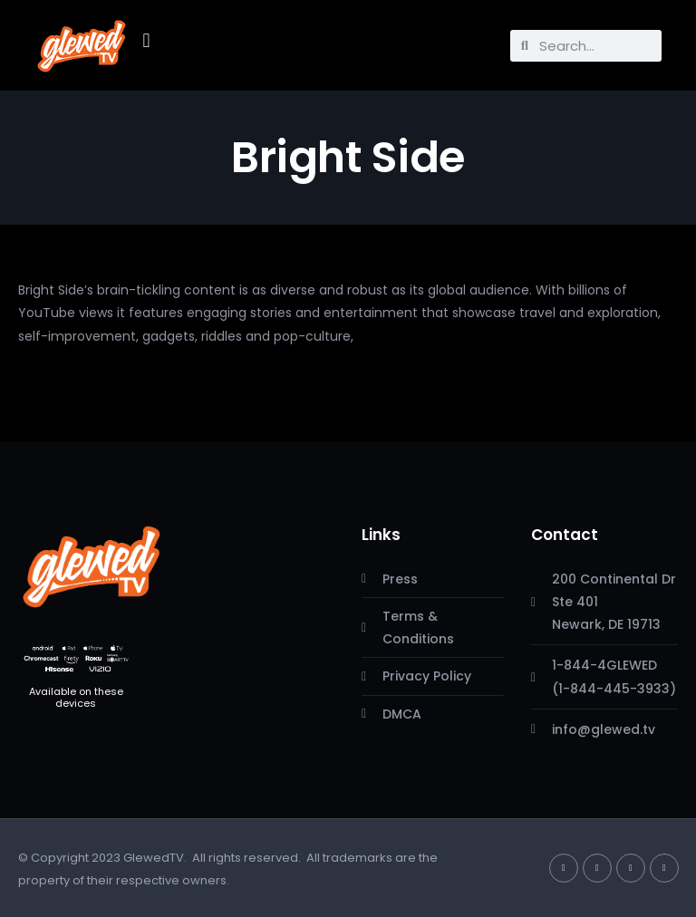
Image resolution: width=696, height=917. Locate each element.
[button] (146, 41)
